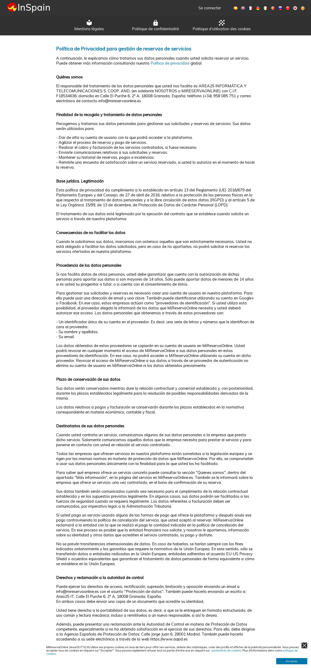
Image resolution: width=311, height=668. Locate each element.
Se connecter (209, 7)
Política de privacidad (170, 63)
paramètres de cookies (226, 650)
